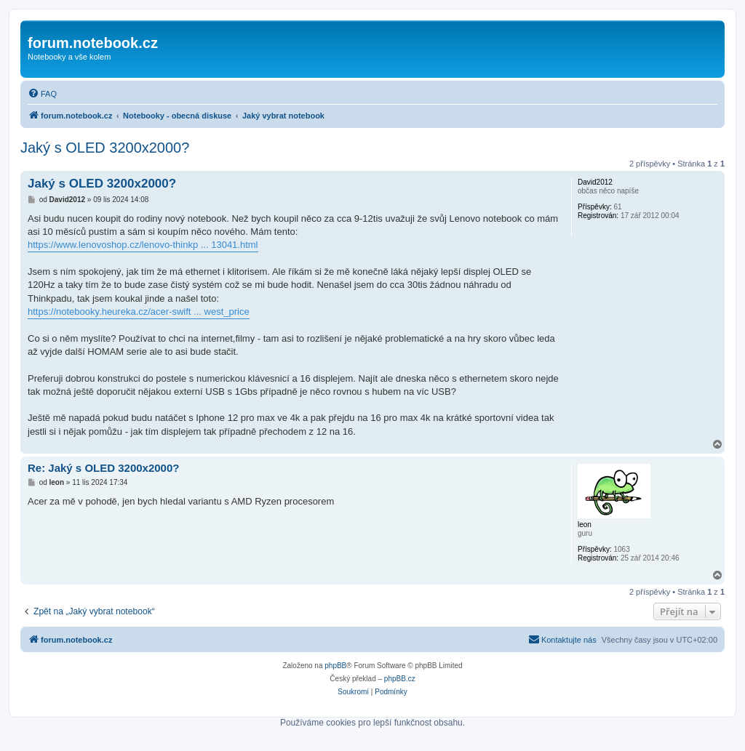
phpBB (335, 666)
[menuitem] (42, 94)
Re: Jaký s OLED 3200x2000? (103, 468)
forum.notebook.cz (93, 43)
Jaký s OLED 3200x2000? (104, 148)
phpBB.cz (399, 679)
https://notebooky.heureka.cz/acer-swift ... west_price (139, 311)
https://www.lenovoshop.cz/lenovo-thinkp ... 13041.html (143, 244)
